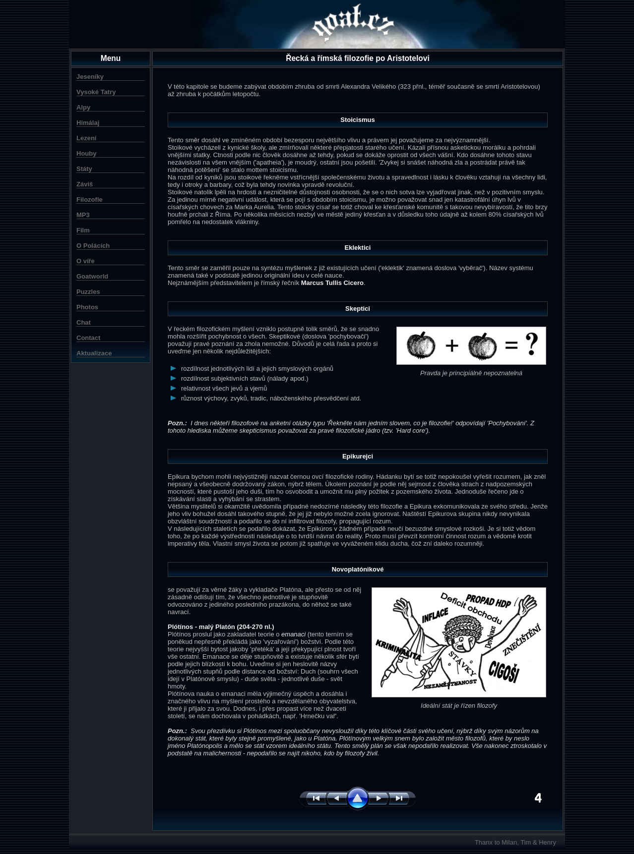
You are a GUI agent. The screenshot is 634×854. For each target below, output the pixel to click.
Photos (87, 307)
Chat (83, 322)
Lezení (86, 138)
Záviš (84, 184)
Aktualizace (94, 353)
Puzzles (88, 291)
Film (83, 230)
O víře (85, 261)
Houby (86, 153)
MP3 (83, 215)
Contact (88, 338)
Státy (84, 168)
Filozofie (89, 199)
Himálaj (87, 122)
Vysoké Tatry (96, 92)
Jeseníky (90, 76)
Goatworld (92, 276)
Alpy (83, 107)
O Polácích (93, 245)
